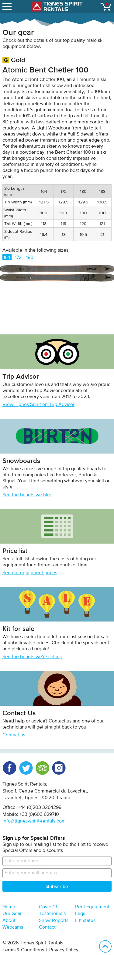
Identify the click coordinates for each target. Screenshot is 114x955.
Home (8, 907)
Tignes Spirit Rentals (57, 6)
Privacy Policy (63, 950)
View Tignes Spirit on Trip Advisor (38, 404)
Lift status (85, 920)
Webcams (12, 927)
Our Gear (12, 913)
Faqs (80, 913)
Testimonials (52, 913)
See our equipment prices (29, 573)
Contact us (13, 735)
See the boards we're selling (32, 657)
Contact (47, 927)
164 (6, 257)
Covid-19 (48, 907)
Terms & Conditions (23, 950)
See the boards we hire (26, 495)
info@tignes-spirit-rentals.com (34, 821)
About (9, 920)
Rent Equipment (92, 907)
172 (18, 257)
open (7, 5)
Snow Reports (53, 920)
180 (29, 257)
